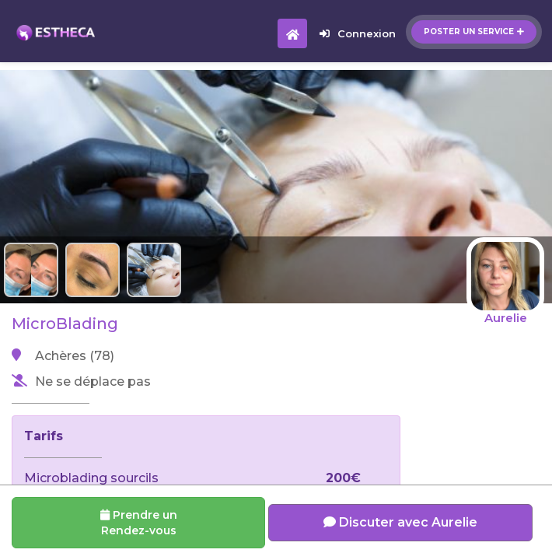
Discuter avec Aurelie (400, 522)
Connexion (358, 33)
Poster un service (474, 31)
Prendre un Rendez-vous (138, 522)
